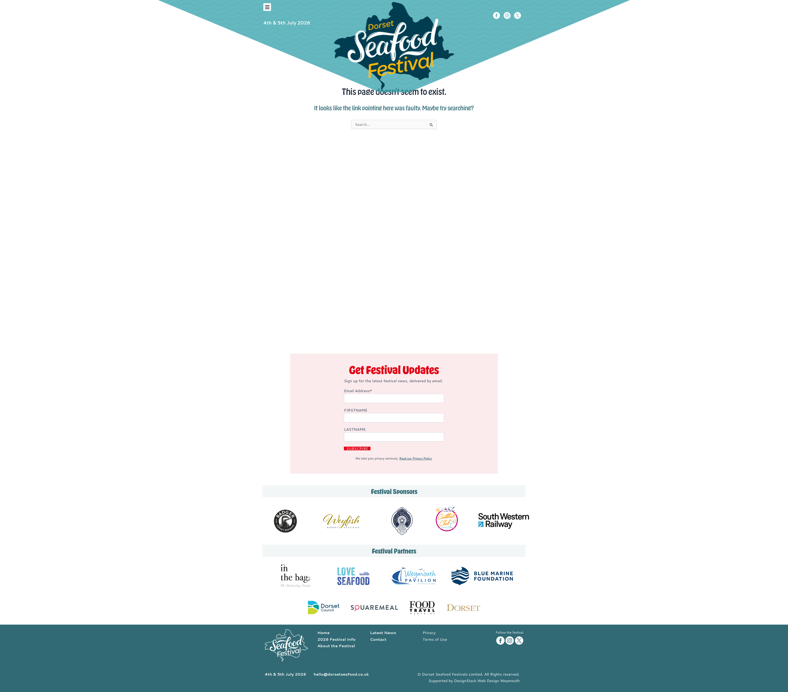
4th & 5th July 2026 (287, 22)
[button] (267, 7)
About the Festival (336, 645)
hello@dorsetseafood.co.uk (342, 674)
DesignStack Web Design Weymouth (486, 680)
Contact (378, 639)
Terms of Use (435, 639)
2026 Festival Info (336, 639)
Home (323, 632)
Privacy (429, 632)
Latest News (383, 632)
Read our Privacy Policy (415, 458)
